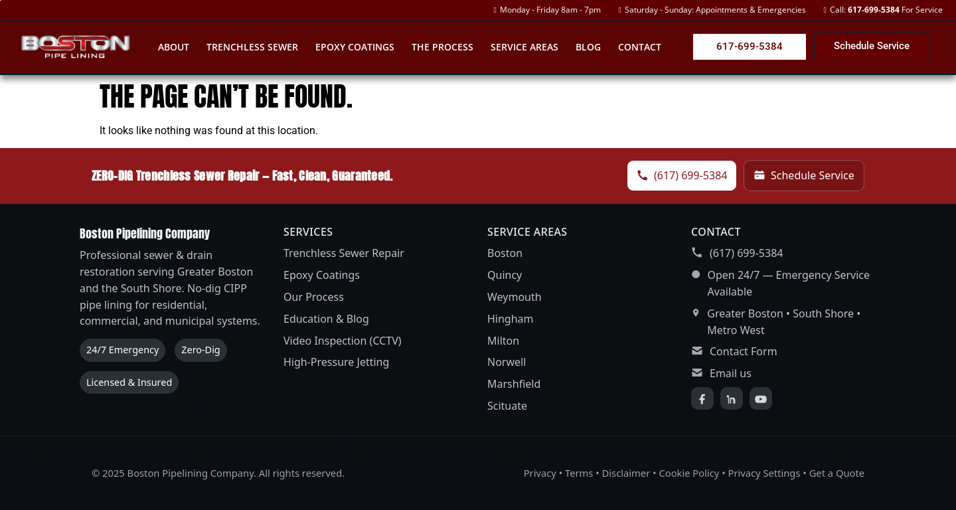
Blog (588, 47)
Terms (579, 472)
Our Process (313, 297)
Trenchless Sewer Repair (343, 253)
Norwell (506, 362)
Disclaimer (626, 472)
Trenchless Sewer (252, 47)
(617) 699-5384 (746, 253)
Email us (731, 373)
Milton (503, 340)
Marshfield (513, 384)
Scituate (507, 405)
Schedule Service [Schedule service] (804, 175)
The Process (442, 47)
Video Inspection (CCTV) (342, 340)
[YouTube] (761, 398)
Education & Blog (326, 318)
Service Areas (524, 47)
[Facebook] (702, 398)
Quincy (504, 275)
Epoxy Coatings (354, 47)
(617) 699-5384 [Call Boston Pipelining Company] (682, 175)
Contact (639, 47)
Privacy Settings (764, 472)
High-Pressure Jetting (336, 362)
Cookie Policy (689, 472)
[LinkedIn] (731, 398)
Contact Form (743, 351)
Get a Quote (836, 472)
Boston (504, 253)
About (173, 47)
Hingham (510, 318)
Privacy (540, 472)
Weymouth (514, 297)
